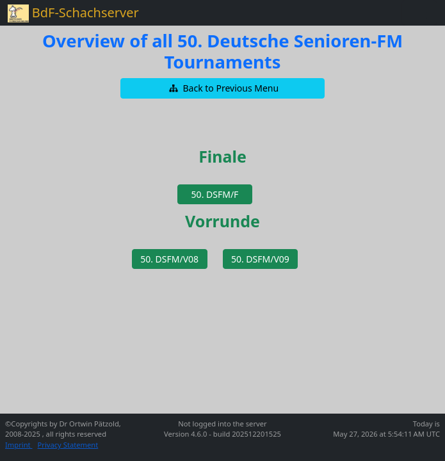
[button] (222, 88)
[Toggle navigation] (419, 13)
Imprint (19, 444)
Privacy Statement (68, 444)
